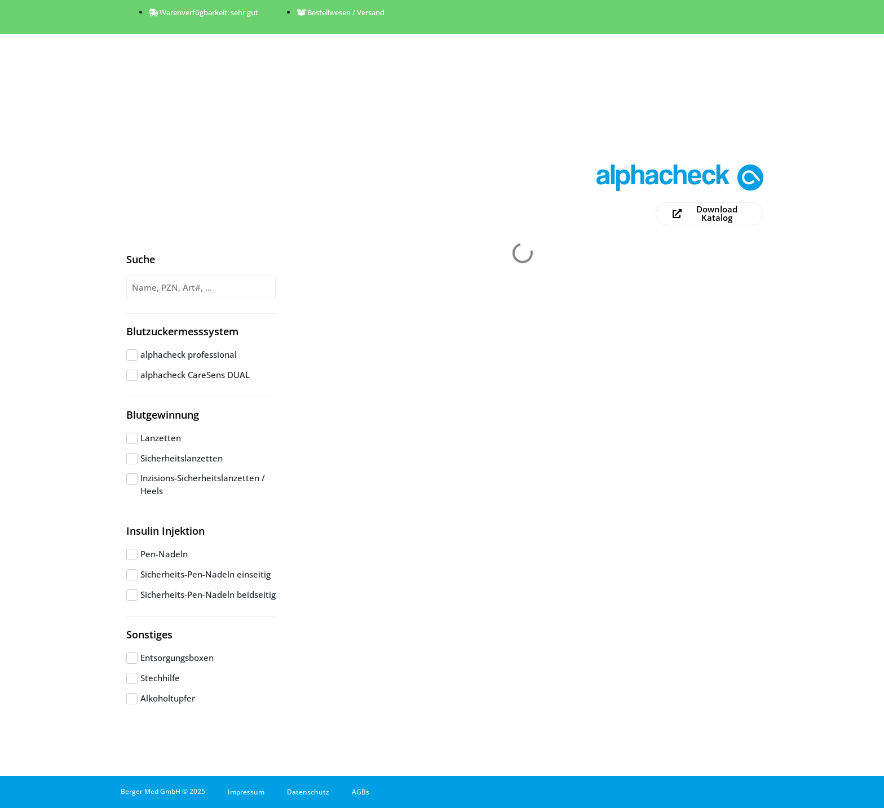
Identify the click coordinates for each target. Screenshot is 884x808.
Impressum (246, 792)
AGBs (360, 792)
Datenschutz (308, 792)
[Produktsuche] (201, 288)
